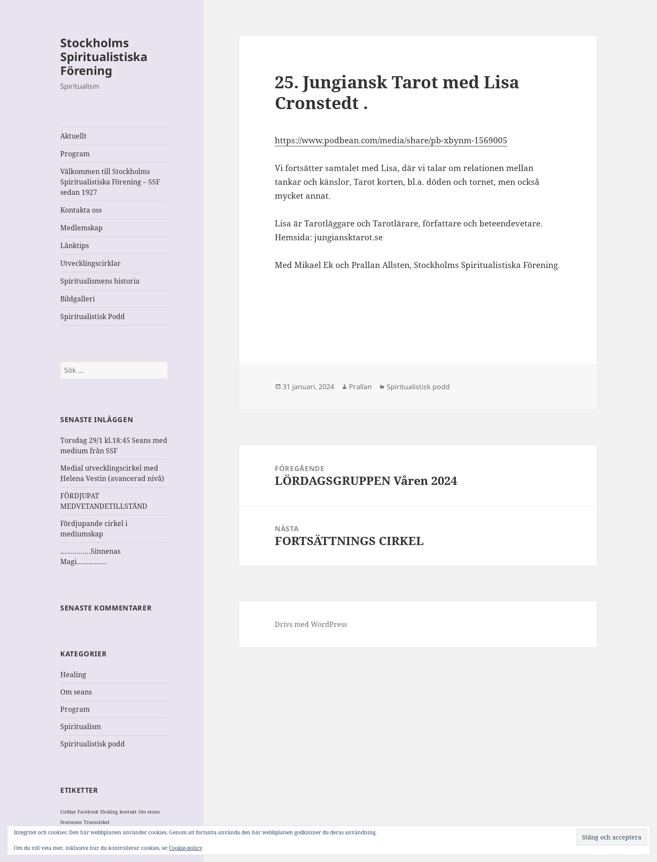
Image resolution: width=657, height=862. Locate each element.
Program (75, 153)
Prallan (360, 386)
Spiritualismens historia (100, 281)
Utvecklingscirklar (90, 263)
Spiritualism (80, 726)
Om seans (76, 692)
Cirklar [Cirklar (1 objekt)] (68, 812)
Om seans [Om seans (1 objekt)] (149, 812)
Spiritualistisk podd (92, 744)
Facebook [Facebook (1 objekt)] (88, 812)
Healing (73, 674)
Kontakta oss (81, 210)
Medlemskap (81, 227)
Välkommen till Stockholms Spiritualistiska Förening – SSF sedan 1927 (110, 182)
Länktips (74, 245)
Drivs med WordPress (311, 624)
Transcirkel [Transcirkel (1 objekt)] (96, 822)
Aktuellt (73, 136)
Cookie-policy (185, 848)
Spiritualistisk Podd (92, 316)
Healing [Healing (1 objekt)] (109, 812)
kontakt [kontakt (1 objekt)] (128, 812)
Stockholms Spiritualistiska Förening (103, 56)
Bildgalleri (77, 298)
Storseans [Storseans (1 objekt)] (71, 822)
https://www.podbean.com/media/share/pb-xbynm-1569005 (391, 140)
